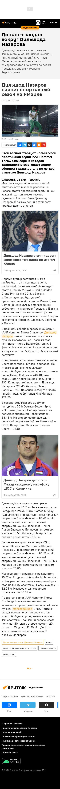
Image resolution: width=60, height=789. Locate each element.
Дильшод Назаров (48, 648)
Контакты (18, 723)
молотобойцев (22, 609)
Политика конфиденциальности (18, 736)
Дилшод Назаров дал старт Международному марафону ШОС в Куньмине (26, 484)
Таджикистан (8, 654)
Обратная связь (10, 752)
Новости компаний (11, 732)
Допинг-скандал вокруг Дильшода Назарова (22, 642)
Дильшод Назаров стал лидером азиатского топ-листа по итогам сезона (30, 259)
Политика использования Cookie (19, 740)
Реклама (32, 727)
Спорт (49, 642)
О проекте (7, 723)
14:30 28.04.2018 (10, 100)
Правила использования (14, 727)
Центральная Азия (32, 696)
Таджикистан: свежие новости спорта (19, 648)
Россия (50, 696)
